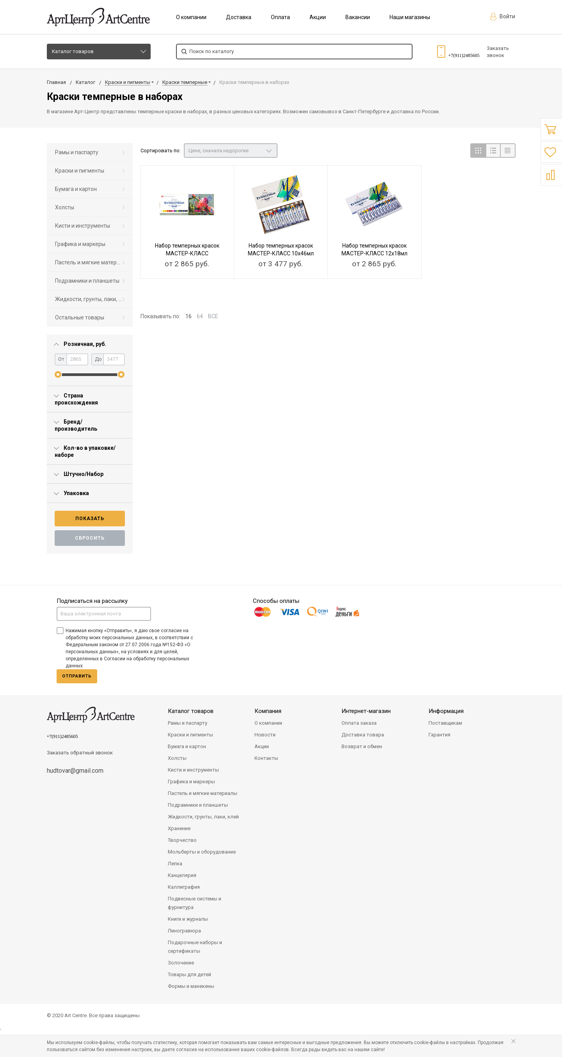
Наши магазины (409, 17)
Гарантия (439, 735)
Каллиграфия (184, 887)
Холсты (64, 207)
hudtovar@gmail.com (75, 770)
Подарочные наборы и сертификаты (195, 946)
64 (200, 316)
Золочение (181, 963)
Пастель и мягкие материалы (92, 262)
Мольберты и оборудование (202, 852)
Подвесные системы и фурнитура (194, 903)
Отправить (77, 676)
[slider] (58, 375)
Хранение (179, 828)
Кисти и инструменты (82, 226)
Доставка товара (362, 735)
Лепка (175, 863)
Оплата (280, 17)
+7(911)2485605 (464, 55)
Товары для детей (189, 974)
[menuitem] (90, 152)
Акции (317, 17)
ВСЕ (213, 316)
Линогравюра (184, 931)
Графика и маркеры (80, 244)
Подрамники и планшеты (87, 281)
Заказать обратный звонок (80, 753)
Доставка (238, 17)
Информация (446, 711)
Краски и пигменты (79, 171)
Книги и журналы (188, 919)
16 (188, 316)
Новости (265, 735)
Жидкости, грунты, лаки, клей (92, 299)
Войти (502, 16)
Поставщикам (445, 723)
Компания (267, 711)
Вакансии (357, 17)
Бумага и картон (76, 189)
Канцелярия (182, 875)
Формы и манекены (191, 986)
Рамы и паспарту (76, 152)
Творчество (182, 840)
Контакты (266, 758)
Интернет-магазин (366, 711)
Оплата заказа (359, 723)
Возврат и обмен (361, 746)
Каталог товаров (73, 51)
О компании (191, 17)
